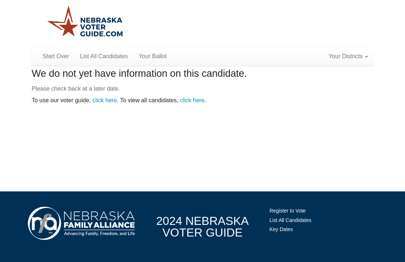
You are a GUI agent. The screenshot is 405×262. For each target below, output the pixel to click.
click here (104, 100)
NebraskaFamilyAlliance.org (81, 223)
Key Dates (281, 229)
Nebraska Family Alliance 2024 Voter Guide (84, 21)
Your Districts (348, 56)
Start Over (56, 56)
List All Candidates (104, 56)
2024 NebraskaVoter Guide (202, 226)
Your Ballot (153, 56)
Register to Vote (287, 211)
